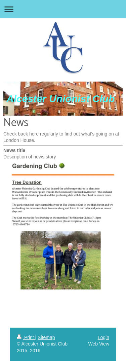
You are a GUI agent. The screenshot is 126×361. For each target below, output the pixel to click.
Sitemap (46, 337)
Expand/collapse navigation (63, 9)
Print (26, 337)
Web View (98, 344)
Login (103, 337)
